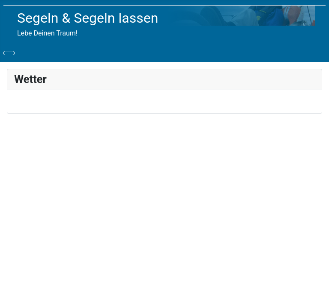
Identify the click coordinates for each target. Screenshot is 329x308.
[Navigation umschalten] (9, 53)
